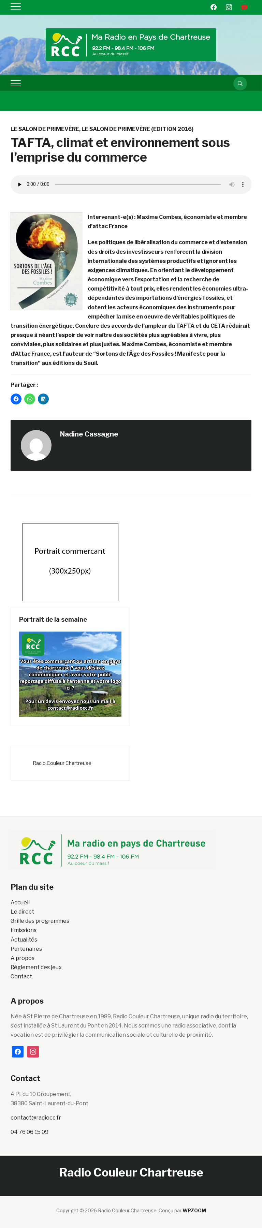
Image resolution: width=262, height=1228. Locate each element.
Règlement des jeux (36, 967)
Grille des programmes (40, 921)
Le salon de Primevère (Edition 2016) (137, 129)
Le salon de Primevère (45, 129)
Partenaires (26, 949)
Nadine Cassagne (89, 434)
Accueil (20, 902)
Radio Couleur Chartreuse (62, 763)
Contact (21, 976)
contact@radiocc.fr (36, 1117)
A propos (22, 958)
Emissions (24, 930)
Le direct (22, 911)
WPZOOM (194, 1210)
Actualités (24, 939)
